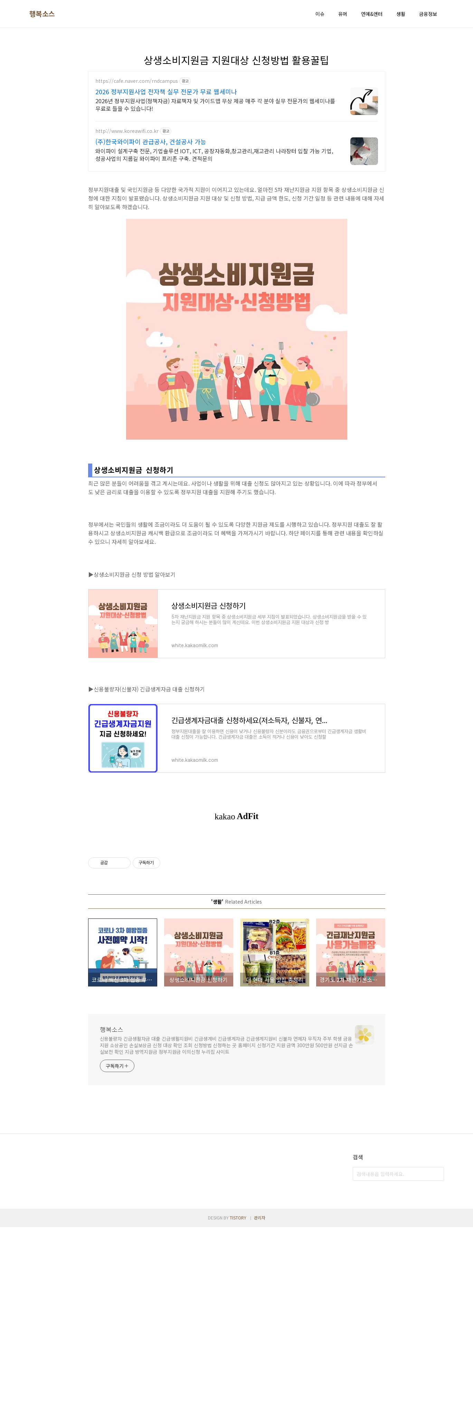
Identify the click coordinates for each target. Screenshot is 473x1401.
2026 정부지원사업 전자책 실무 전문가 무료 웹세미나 (166, 91)
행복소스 (42, 14)
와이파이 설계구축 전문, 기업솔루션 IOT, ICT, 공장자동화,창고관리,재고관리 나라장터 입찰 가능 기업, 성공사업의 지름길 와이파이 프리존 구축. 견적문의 (214, 154)
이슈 (319, 13)
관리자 (259, 1391)
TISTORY (238, 1391)
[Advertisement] (75, 1264)
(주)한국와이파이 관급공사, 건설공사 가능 (150, 141)
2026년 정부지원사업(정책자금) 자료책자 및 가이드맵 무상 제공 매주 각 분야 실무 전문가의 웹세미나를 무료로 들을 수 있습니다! (215, 104)
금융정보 (428, 13)
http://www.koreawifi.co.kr (127, 131)
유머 (342, 13)
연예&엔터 (371, 13)
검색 (437, 1173)
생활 (400, 13)
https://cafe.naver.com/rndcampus (136, 81)
